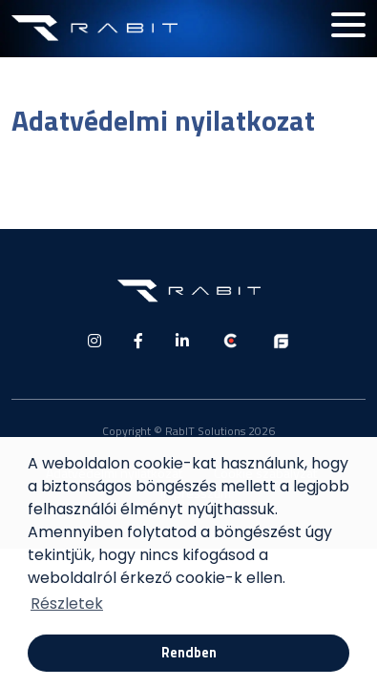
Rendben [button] (189, 652)
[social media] (94, 340)
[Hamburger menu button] (348, 25)
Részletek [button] (67, 603)
